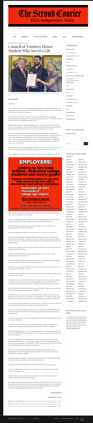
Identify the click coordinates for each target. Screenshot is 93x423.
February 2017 (82, 249)
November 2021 (82, 199)
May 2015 (80, 264)
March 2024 (69, 182)
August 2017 (81, 244)
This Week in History (77, 36)
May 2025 (68, 169)
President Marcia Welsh (26, 404)
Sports (64, 36)
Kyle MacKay (52, 403)
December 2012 (82, 288)
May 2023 (80, 189)
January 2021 (81, 207)
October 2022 (69, 197)
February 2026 (82, 162)
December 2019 (70, 219)
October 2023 (81, 187)
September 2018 (82, 231)
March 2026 (69, 162)
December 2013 (82, 279)
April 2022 (81, 197)
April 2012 (81, 293)
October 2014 (69, 271)
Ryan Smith (57, 404)
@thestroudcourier (71, 133)
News (14, 36)
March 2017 (69, 249)
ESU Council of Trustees (34, 403)
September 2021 (82, 202)
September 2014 (82, 271)
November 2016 (82, 251)
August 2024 (69, 179)
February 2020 (82, 216)
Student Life (24, 36)
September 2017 (70, 244)
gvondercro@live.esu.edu (73, 328)
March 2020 (69, 216)
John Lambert (44, 403)
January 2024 (69, 184)
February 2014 (82, 276)
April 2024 (81, 179)
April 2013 (69, 286)
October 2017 (81, 241)
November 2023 (70, 187)
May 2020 (68, 214)
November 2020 (82, 209)
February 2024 (82, 182)
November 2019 (82, 219)
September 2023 (70, 189)
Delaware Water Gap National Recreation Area (47, 401)
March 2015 (81, 266)
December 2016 (70, 251)
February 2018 (70, 239)
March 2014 (69, 276)
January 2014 (69, 279)
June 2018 (68, 234)
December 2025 (70, 164)
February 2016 (70, 259)
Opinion (55, 36)
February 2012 (82, 296)
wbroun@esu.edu (70, 119)
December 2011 (70, 298)
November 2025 (82, 164)
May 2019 (68, 224)
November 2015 (70, 261)
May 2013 (80, 284)
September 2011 (82, 301)
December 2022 (82, 194)
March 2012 (69, 296)
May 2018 (80, 234)
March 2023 (81, 192)
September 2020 (82, 212)
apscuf (33, 401)
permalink (58, 406)
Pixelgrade (36, 418)
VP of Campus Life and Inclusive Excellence (35, 406)
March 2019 (69, 226)
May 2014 (68, 274)
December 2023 (82, 184)
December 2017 (82, 239)
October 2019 (69, 221)
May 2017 (68, 246)
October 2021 (69, 202)
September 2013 (70, 284)
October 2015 (81, 261)
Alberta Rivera (27, 401)
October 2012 (81, 291)
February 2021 (70, 207)
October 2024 (69, 177)
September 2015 (70, 264)
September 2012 (70, 293)
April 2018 (69, 236)
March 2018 (81, 236)
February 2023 (70, 194)
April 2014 (81, 274)
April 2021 (69, 204)
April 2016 (69, 256)
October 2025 (69, 167)
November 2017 (70, 241)
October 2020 (69, 212)
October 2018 (69, 231)
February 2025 (82, 172)
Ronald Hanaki (50, 404)
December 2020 (70, 209)
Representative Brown (39, 404)
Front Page (56, 418)
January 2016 (81, 259)
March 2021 (81, 204)
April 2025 (81, 169)
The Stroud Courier (13, 43)
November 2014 (82, 269)
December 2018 (70, 229)
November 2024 (82, 174)
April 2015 (69, 266)
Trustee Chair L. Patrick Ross (15, 406)
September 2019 (82, 221)
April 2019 (81, 224)
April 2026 (81, 159)
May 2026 (68, 159)
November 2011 (82, 298)
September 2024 (82, 177)
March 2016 (81, 256)
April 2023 (69, 192)
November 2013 (70, 281)
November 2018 (82, 229)
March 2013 (81, 286)
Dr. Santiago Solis (23, 403)
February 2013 (70, 288)
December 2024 (70, 174)
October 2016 (69, 254)
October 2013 (81, 281)
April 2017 (81, 246)
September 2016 (82, 254)
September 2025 (82, 167)
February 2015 (70, 269)
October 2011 (69, 301)
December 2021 (70, 199)
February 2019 (82, 226)
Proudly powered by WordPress (15, 418)
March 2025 (69, 172)
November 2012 (70, 291)
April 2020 (81, 214)
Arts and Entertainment (40, 36)
